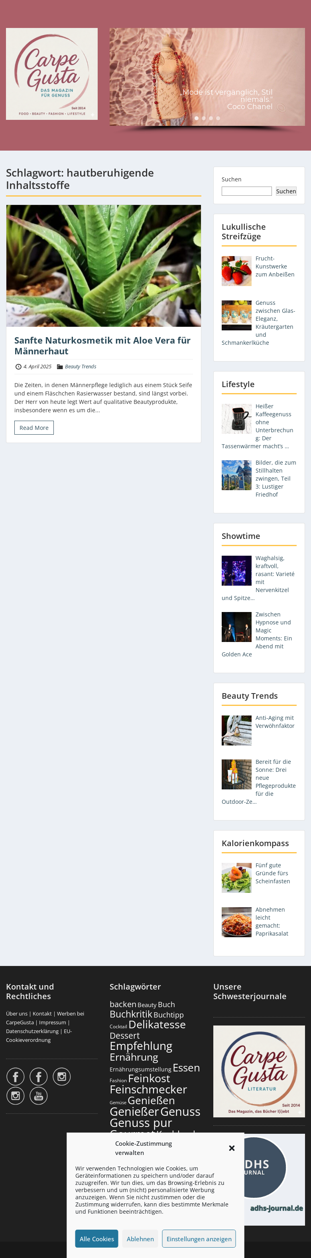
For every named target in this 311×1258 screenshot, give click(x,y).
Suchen (232, 179)
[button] (232, 1148)
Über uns (17, 1013)
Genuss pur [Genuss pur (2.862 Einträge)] (141, 1123)
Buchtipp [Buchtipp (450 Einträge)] (169, 1015)
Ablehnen (140, 1239)
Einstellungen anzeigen (199, 1239)
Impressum (52, 1022)
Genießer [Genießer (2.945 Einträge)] (134, 1111)
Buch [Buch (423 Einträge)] (166, 1004)
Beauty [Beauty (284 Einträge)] (147, 1005)
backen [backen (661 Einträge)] (123, 1004)
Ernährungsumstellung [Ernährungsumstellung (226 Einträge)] (140, 1069)
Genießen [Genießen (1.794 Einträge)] (151, 1100)
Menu (14, 22)
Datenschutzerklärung (32, 1031)
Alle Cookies (97, 1239)
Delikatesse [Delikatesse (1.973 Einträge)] (157, 1024)
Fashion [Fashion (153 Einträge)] (118, 1080)
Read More (34, 427)
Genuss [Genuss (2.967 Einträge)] (180, 1111)
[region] (207, 81)
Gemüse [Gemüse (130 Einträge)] (118, 1102)
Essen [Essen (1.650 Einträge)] (186, 1067)
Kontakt (42, 1013)
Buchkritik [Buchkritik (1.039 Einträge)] (131, 1014)
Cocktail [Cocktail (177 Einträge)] (118, 1026)
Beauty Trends (80, 366)
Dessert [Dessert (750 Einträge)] (125, 1035)
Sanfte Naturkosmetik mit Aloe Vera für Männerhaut (102, 345)
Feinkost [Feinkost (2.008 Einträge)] (149, 1078)
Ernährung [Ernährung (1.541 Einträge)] (134, 1056)
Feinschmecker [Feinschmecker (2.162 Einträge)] (148, 1089)
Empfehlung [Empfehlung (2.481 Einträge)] (141, 1045)
